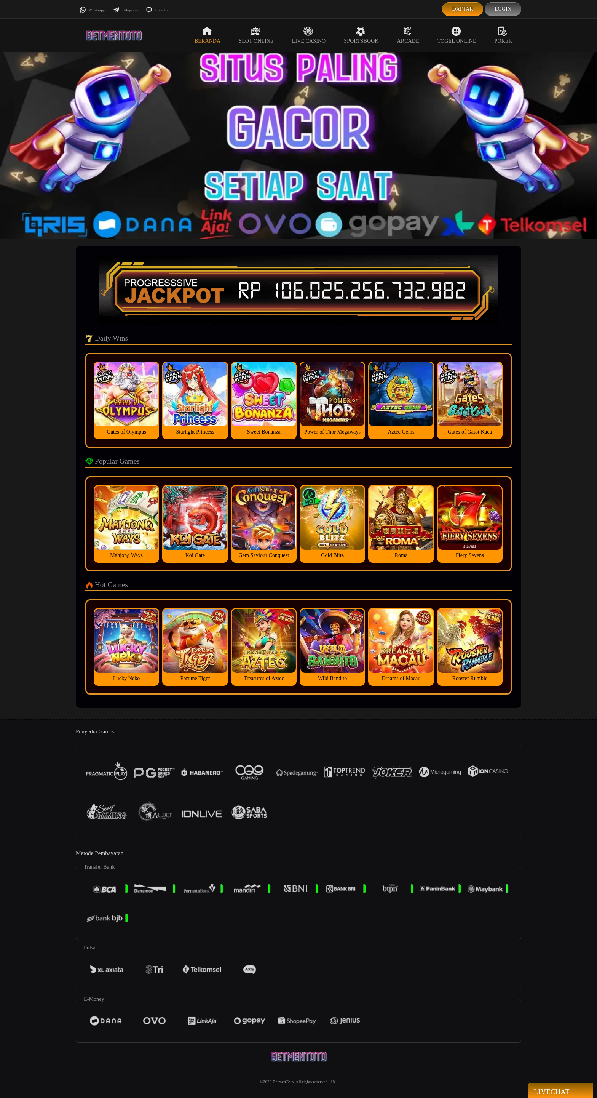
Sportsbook (361, 35)
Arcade (408, 35)
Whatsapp (92, 10)
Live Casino (309, 35)
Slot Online (256, 35)
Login (503, 9)
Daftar (462, 9)
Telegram (125, 10)
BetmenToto (283, 1081)
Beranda (207, 35)
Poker (503, 35)
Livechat (157, 10)
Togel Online (456, 35)
